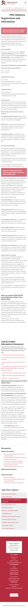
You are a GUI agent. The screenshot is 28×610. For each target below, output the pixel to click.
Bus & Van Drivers (14, 580)
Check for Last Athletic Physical (10, 378)
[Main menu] (25, 2)
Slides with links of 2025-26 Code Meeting (13, 375)
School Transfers (14, 560)
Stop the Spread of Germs (11, 464)
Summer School (14, 572)
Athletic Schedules (9, 497)
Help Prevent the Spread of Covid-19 (13, 466)
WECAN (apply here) (14, 578)
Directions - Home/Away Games (10, 510)
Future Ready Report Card (14, 562)
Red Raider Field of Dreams (11, 520)
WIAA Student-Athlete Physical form (14, 427)
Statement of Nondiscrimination (14, 588)
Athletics (14, 586)
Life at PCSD (14, 576)
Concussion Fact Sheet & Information (14, 482)
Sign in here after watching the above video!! (14, 372)
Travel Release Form (9, 425)
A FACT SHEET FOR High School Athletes (15, 457)
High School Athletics (19, 7)
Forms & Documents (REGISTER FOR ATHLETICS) (11, 500)
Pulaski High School (9, 7)
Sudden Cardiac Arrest (10, 459)
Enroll (14, 559)
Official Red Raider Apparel (11, 494)
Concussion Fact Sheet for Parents (13, 463)
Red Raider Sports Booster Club (12, 523)
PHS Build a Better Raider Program (11, 516)
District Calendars (14, 584)
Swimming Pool (14, 570)
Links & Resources (7, 513)
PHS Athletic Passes (7, 507)
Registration (14, 557)
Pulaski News (14, 568)
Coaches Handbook (9, 477)
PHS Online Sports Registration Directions (13, 355)
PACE (14, 567)
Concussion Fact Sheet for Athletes (13, 461)
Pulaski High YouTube (9, 525)
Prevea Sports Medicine (10, 528)
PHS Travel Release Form (11, 505)
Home (2, 7)
